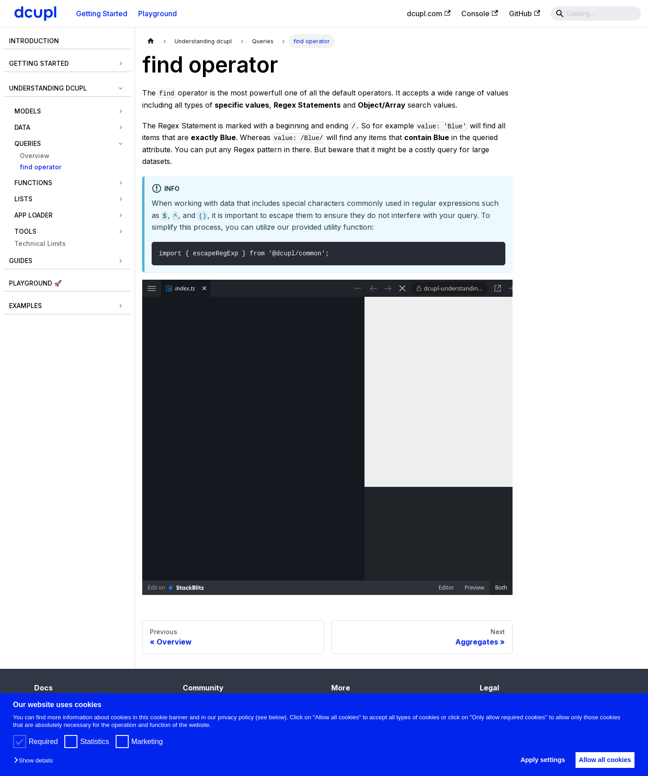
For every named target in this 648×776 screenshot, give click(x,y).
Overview (35, 155)
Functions (33, 182)
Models (27, 111)
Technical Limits (40, 243)
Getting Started (101, 13)
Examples (25, 305)
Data (22, 127)
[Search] (596, 13)
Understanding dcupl (48, 88)
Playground (157, 13)
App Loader (33, 215)
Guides (20, 260)
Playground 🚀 (35, 283)
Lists (23, 199)
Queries (27, 143)
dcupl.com (428, 13)
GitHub (524, 13)
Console (479, 13)
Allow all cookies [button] (603, 759)
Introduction (34, 41)
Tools (25, 231)
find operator (40, 167)
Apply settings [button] (536, 759)
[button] (35, 761)
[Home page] (150, 41)
